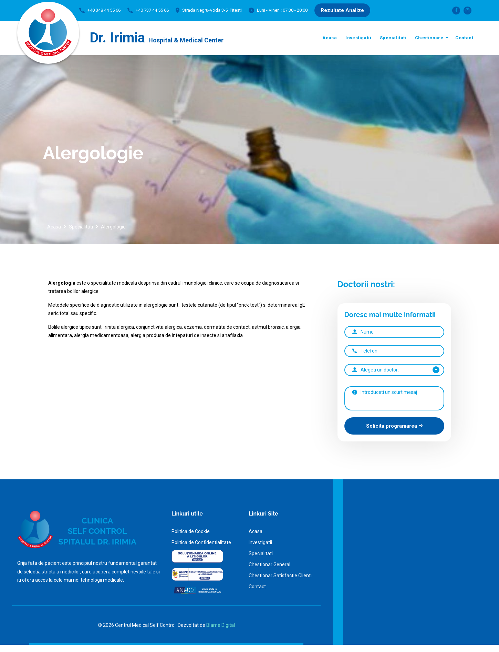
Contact (464, 37)
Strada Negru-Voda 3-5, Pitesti (212, 10)
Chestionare (429, 37)
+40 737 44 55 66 (152, 10)
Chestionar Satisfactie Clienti (280, 575)
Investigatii (358, 37)
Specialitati (393, 37)
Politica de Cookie (190, 531)
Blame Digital (220, 625)
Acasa (329, 37)
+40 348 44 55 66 (104, 10)
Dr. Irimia (156, 38)
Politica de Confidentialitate (201, 542)
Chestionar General (269, 564)
